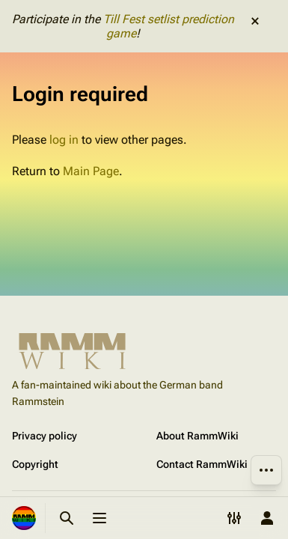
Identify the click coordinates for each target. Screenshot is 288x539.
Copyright (35, 464)
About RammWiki (197, 436)
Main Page (91, 171)
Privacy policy (44, 436)
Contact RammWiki (202, 464)
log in (64, 140)
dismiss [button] (255, 21)
